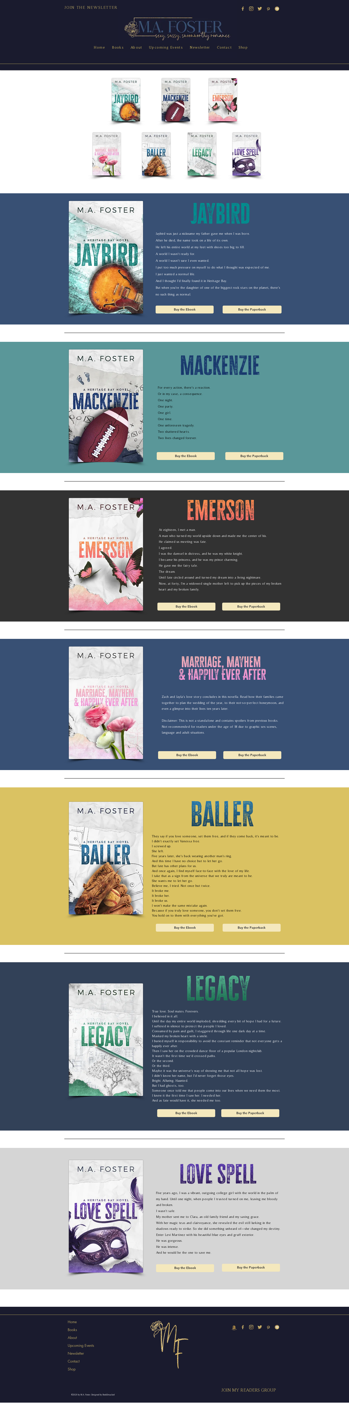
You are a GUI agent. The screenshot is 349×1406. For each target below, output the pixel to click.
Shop (72, 1369)
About (72, 1337)
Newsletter (76, 1353)
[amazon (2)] (234, 1327)
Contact (74, 1361)
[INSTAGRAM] (251, 9)
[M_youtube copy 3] (243, 9)
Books (72, 1329)
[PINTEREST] (268, 9)
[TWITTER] (260, 9)
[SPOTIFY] (277, 9)
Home (72, 1322)
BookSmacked (109, 1395)
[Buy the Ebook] (185, 309)
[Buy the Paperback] (252, 309)
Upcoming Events (81, 1345)
